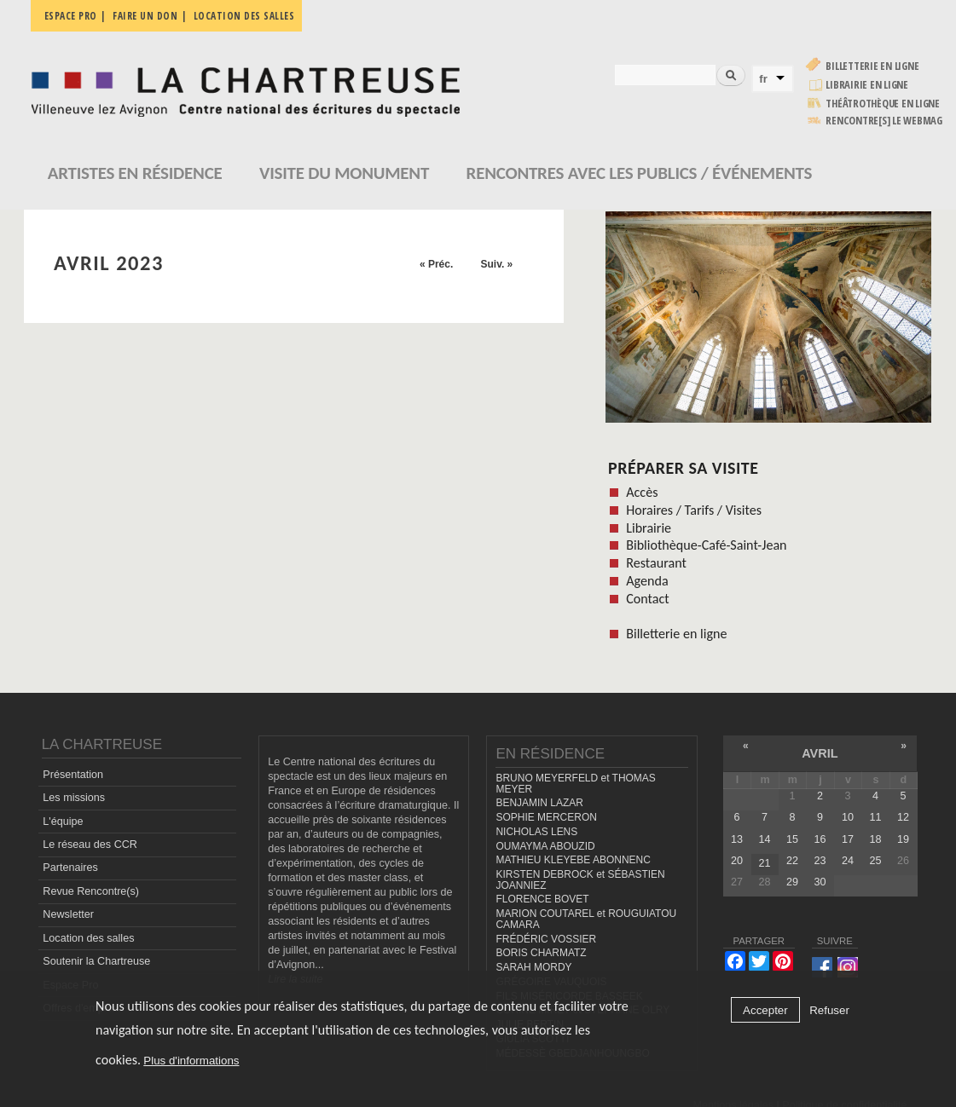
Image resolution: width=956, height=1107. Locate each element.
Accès (642, 492)
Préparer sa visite (683, 468)
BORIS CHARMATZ (540, 953)
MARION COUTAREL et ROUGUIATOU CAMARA (585, 919)
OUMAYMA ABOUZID (544, 846)
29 (792, 882)
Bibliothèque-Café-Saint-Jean (706, 545)
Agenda (647, 581)
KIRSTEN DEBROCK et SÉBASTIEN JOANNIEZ (579, 879)
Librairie (648, 528)
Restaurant (656, 563)
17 (848, 839)
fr (763, 78)
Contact (647, 599)
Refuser (829, 1010)
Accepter (765, 1010)
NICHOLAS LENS (536, 832)
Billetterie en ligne (872, 66)
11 (875, 817)
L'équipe (63, 821)
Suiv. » (496, 264)
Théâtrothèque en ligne (883, 103)
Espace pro (70, 15)
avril (819, 753)
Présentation (73, 775)
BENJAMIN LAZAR (538, 803)
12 (903, 817)
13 (737, 839)
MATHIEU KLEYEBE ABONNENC (572, 860)
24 (848, 861)
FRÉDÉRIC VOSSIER (545, 939)
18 (875, 839)
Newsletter (68, 914)
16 (820, 839)
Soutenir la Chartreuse (96, 961)
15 (792, 839)
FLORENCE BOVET (541, 899)
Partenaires (70, 867)
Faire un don (145, 15)
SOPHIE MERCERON (545, 817)
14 (764, 839)
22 (792, 861)
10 (848, 817)
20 (737, 861)
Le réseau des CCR (90, 844)
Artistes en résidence (135, 173)
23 (820, 861)
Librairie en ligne (867, 85)
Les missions (74, 798)
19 (903, 839)
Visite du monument (344, 173)
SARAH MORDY (533, 967)
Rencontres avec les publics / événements (639, 173)
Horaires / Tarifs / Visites (694, 510)
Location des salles (244, 15)
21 (764, 863)
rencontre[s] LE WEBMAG (884, 120)
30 (820, 882)
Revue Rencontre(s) (91, 891)
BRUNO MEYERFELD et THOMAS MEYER (575, 783)
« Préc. (436, 264)
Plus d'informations (191, 1060)
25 (875, 861)
